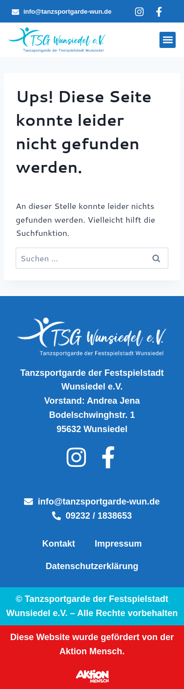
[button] (167, 40)
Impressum (118, 544)
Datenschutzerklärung (92, 566)
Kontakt (58, 544)
